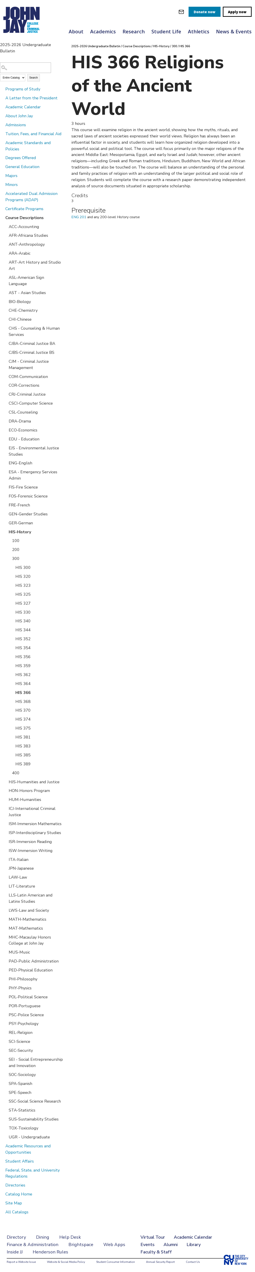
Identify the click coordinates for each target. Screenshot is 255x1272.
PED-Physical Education (31, 970)
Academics (103, 31)
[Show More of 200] (9, 549)
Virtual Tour (152, 1237)
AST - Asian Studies (27, 292)
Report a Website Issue (21, 1262)
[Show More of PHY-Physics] (5, 988)
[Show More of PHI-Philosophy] (5, 979)
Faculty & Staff (156, 1252)
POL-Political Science (28, 997)
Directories (15, 1185)
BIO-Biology (20, 301)
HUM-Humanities (25, 799)
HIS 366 (23, 692)
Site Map (13, 1203)
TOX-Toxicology (23, 1128)
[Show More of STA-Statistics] (5, 1110)
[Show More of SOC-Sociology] (5, 1074)
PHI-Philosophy (23, 979)
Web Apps (114, 1245)
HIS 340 (23, 621)
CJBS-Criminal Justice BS (31, 352)
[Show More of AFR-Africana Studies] (5, 235)
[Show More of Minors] (2, 184)
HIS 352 (23, 639)
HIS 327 (23, 603)
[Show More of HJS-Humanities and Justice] (5, 781)
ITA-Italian (18, 859)
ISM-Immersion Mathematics (35, 823)
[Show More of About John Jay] (2, 115)
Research (134, 31)
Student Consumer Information (115, 1262)
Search (33, 77)
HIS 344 (23, 630)
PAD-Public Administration (34, 961)
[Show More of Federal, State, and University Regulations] (2, 1170)
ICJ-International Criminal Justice (32, 811)
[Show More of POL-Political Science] (5, 997)
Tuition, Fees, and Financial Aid (33, 134)
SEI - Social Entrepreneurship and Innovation (36, 1062)
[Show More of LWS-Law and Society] (5, 910)
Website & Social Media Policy (66, 1262)
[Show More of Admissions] (2, 124)
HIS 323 (23, 585)
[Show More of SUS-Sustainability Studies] (5, 1119)
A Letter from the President (31, 98)
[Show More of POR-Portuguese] (5, 1005)
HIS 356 (23, 656)
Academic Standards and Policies (28, 146)
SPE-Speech (20, 1092)
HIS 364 (23, 683)
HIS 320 (23, 576)
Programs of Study (22, 89)
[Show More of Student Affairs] (2, 1161)
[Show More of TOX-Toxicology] (5, 1128)
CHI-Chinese (20, 319)
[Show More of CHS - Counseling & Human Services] (5, 328)
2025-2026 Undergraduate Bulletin (95, 46)
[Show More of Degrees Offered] (2, 157)
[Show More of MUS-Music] (5, 952)
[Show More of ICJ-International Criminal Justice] (5, 808)
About (76, 31)
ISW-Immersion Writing (31, 850)
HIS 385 (23, 755)
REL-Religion (20, 1032)
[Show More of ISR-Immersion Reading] (5, 841)
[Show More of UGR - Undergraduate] (5, 1137)
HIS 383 (23, 746)
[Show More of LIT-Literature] (5, 886)
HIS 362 (23, 674)
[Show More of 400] (9, 772)
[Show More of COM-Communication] (5, 376)
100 (15, 540)
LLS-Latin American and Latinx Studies (31, 898)
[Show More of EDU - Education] (5, 439)
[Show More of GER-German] (5, 523)
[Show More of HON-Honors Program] (5, 790)
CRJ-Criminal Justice (27, 394)
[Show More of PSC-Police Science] (5, 1014)
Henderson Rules (50, 1252)
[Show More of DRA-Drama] (5, 421)
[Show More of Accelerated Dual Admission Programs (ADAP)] (2, 193)
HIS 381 (23, 737)
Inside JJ (15, 1252)
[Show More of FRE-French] (5, 505)
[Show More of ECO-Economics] (5, 430)
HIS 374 (23, 719)
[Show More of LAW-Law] (5, 877)
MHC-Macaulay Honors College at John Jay (30, 940)
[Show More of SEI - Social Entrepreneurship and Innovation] (5, 1059)
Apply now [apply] (237, 12)
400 (15, 773)
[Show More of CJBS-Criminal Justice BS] (5, 352)
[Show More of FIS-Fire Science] (5, 487)
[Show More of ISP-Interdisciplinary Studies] (5, 832)
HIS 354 (23, 648)
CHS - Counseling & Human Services (34, 331)
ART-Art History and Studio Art (35, 265)
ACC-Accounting (24, 226)
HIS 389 (23, 764)
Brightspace (80, 1245)
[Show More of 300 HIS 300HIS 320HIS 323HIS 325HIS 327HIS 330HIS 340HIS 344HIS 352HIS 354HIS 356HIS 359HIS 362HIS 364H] (9, 558)
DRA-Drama (20, 421)
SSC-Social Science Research (35, 1101)
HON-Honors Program (29, 790)
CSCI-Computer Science (31, 403)
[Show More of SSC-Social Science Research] (5, 1101)
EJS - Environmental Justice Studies (34, 451)
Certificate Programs (24, 208)
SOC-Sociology (22, 1074)
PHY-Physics (20, 988)
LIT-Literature (22, 886)
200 (15, 549)
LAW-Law (18, 877)
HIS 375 (23, 728)
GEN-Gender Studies (28, 514)
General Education (22, 166)
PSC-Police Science (26, 1015)
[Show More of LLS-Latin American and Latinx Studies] (5, 895)
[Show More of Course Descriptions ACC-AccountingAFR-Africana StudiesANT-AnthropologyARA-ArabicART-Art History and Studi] (2, 217)
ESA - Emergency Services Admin (33, 475)
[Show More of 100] (9, 540)
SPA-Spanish (20, 1083)
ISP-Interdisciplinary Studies (35, 832)
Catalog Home (18, 1194)
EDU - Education (24, 439)
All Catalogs (16, 1212)
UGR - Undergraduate (29, 1137)
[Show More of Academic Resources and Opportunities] (2, 1146)
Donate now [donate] (204, 12)
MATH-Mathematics (27, 919)
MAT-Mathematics (26, 928)
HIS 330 (23, 612)
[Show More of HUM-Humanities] (5, 799)
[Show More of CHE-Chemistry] (5, 310)
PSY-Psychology (23, 1023)
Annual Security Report (160, 1262)
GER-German (21, 523)
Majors (11, 175)
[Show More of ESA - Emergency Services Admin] (5, 472)
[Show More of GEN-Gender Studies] (5, 514)
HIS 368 (23, 701)
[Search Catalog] (25, 67)
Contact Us (193, 1262)
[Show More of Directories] (2, 1185)
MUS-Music (19, 952)
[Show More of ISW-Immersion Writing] (5, 850)
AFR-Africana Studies (28, 235)
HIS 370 (23, 710)
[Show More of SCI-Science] (5, 1041)
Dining (42, 1237)
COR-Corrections (24, 385)
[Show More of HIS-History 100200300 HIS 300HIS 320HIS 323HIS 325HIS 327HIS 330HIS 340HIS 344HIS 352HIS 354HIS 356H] (5, 531)
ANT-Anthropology (27, 244)
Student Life (166, 31)
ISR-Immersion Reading (30, 841)
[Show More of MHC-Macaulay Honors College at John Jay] (5, 937)
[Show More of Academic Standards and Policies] (2, 142)
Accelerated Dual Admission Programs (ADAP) (31, 197)
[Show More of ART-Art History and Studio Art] (5, 262)
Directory (16, 1237)
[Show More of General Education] (2, 166)
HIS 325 (23, 594)
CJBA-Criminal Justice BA (32, 343)
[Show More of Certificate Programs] (2, 208)
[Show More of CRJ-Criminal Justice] (5, 394)
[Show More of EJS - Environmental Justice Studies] (5, 448)
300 (15, 558)
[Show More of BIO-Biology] (5, 301)
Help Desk (70, 1237)
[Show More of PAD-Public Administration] (5, 961)
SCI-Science (19, 1041)
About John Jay (19, 116)
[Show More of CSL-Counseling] (5, 412)
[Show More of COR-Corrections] (5, 385)
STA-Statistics (22, 1110)
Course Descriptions (24, 217)
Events (147, 1245)
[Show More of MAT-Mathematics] (5, 928)
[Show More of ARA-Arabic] (5, 253)
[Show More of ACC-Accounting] (5, 226)
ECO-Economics (23, 430)
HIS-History (20, 532)
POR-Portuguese (24, 1006)
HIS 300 (23, 567)
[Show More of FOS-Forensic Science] (5, 496)
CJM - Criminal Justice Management (29, 364)
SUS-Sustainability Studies (34, 1119)
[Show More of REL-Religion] (5, 1032)
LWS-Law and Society (29, 910)
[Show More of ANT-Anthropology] (5, 244)
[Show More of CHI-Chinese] (5, 319)
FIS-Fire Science (23, 487)
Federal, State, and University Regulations (32, 1173)
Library (194, 1245)
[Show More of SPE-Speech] (5, 1092)
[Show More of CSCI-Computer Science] (5, 403)
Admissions (15, 125)
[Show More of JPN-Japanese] (5, 868)
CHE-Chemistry (23, 310)
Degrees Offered (20, 157)
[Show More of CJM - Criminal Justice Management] (5, 361)
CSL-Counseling (23, 412)
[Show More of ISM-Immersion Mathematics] (5, 823)
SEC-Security (21, 1050)
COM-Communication (28, 376)
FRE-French (19, 505)
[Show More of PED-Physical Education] (5, 970)
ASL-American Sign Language (26, 280)
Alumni (171, 1245)
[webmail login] (181, 12)
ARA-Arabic (19, 253)
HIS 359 (23, 665)
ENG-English (20, 463)
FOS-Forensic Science (28, 496)
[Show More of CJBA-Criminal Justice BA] (5, 343)
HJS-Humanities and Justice (34, 782)
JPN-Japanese (21, 868)
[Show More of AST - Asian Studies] (5, 292)
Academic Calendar (23, 107)
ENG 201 (78, 217)
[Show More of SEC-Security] (5, 1050)
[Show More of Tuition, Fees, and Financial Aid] (2, 133)
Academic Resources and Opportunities (28, 1149)
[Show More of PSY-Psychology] (5, 1023)
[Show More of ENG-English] (5, 463)
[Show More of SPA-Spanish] (5, 1083)
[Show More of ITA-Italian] (5, 859)
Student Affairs (19, 1161)
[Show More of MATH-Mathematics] (5, 919)
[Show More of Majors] (2, 175)
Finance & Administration (32, 1245)
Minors (11, 184)
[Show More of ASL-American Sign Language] (5, 277)
